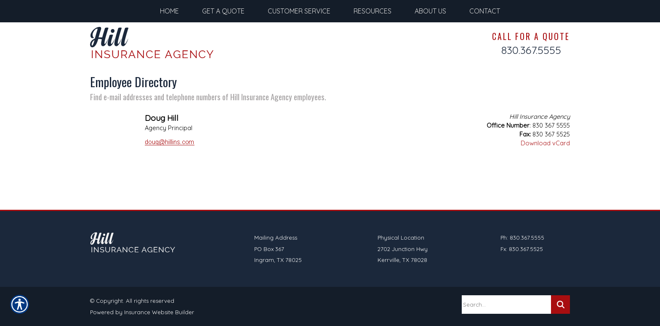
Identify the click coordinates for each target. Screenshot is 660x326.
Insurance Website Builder (159, 312)
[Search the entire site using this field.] (506, 304)
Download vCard (545, 143)
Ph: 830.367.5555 (522, 237)
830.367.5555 (531, 49)
